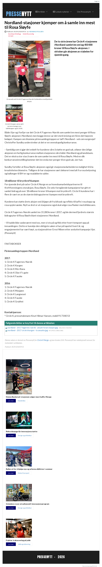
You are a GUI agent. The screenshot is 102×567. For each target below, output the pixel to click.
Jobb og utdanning (24, 544)
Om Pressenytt (85, 11)
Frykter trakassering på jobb (18, 540)
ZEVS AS (94, 566)
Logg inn (96, 1)
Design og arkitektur (25, 435)
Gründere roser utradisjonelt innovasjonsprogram (27, 504)
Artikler (41, 11)
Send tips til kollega (14, 34)
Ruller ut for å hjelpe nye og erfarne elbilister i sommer (29, 469)
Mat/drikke (21, 401)
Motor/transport (23, 473)
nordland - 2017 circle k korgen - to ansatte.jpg (28, 330)
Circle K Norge (43, 340)
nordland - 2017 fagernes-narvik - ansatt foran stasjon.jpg (33, 327)
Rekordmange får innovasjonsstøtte (21, 431)
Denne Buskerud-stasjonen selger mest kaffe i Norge (28, 397)
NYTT (26, 14)
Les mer (11, 401)
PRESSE (13, 14)
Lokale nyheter (62, 11)
